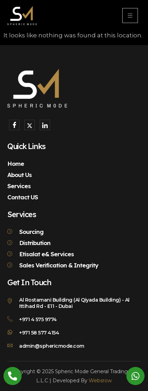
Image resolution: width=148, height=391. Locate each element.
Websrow (100, 380)
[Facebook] (14, 125)
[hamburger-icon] (130, 15)
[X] (29, 125)
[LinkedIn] (45, 125)
